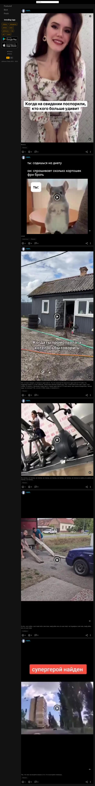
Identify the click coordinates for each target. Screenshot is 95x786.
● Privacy (9, 51)
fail (12, 31)
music (11, 27)
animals (5, 27)
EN (8, 57)
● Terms (9, 54)
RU (11, 57)
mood (8, 34)
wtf (4, 34)
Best (6, 9)
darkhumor (6, 31)
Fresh (6, 13)
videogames (13, 24)
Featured (8, 6)
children (5, 24)
